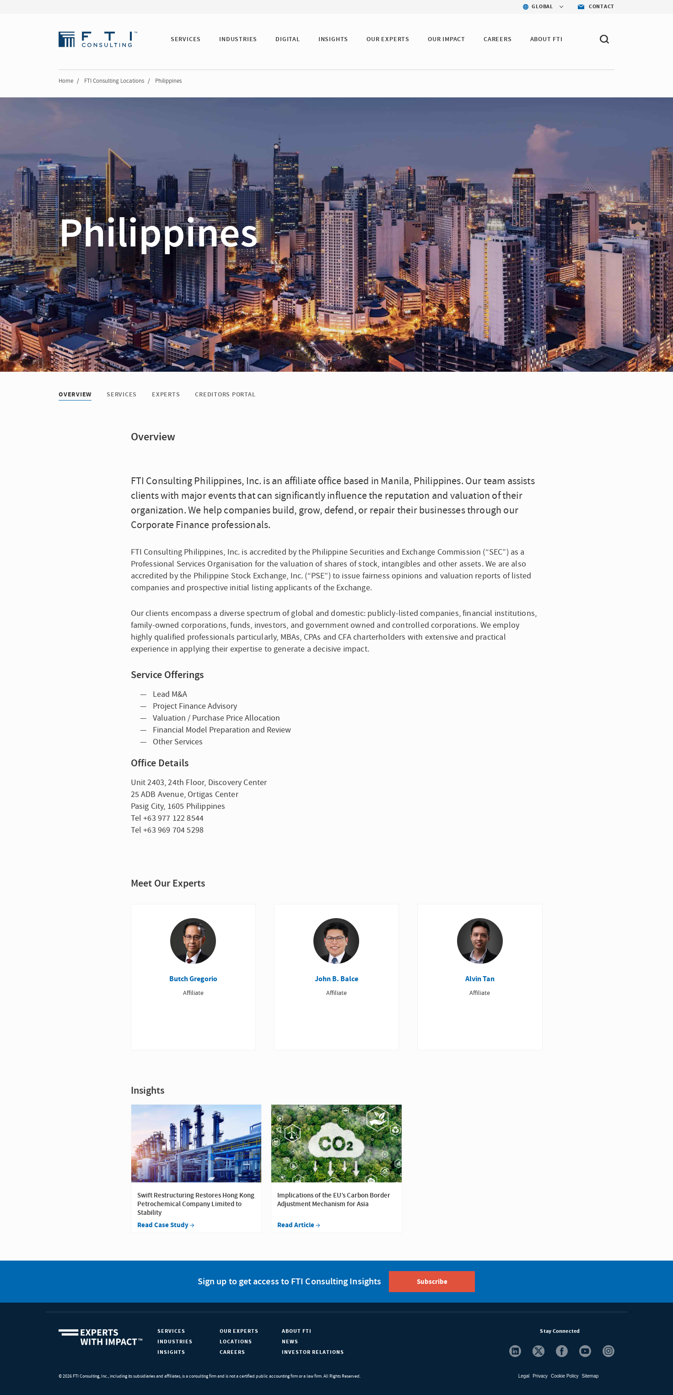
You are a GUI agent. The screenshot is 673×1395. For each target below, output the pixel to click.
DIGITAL (287, 39)
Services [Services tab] (122, 394)
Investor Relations (313, 1352)
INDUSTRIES (238, 39)
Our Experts (239, 1331)
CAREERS (498, 39)
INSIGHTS (333, 39)
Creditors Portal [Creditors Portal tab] (225, 394)
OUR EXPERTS (387, 39)
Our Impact (446, 39)
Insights (171, 1352)
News (290, 1342)
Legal (523, 1376)
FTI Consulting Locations (114, 81)
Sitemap (590, 1376)
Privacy (540, 1376)
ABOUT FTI (546, 39)
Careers (232, 1352)
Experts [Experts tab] (166, 394)
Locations (236, 1342)
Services (171, 1331)
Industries (175, 1342)
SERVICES (186, 39)
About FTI (297, 1331)
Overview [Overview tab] (75, 394)
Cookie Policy (565, 1376)
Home (66, 81)
